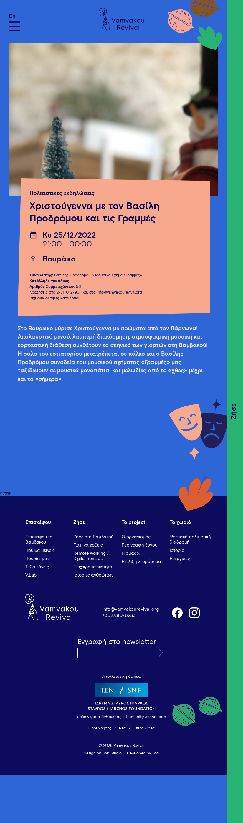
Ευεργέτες (180, 559)
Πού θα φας (37, 559)
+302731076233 (118, 615)
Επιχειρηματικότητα (93, 567)
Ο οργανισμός (136, 537)
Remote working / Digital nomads (91, 556)
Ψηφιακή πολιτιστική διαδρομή (190, 539)
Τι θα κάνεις (37, 567)
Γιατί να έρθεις (88, 545)
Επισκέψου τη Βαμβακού (38, 539)
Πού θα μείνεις (40, 550)
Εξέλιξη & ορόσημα (141, 561)
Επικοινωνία (144, 728)
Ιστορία (177, 550)
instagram (194, 612)
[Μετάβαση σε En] (14, 16)
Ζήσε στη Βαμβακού (93, 537)
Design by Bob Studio (103, 753)
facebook (177, 612)
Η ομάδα (131, 553)
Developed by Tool (143, 753)
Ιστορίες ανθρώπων (93, 575)
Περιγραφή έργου (139, 545)
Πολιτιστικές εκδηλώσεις (62, 193)
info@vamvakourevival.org (130, 609)
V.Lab (31, 575)
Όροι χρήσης (99, 728)
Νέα (122, 728)
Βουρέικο (59, 259)
